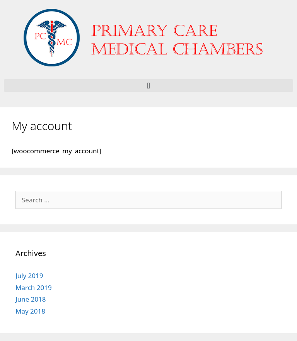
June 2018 (30, 299)
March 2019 (33, 287)
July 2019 (29, 275)
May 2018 (30, 311)
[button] (148, 85)
